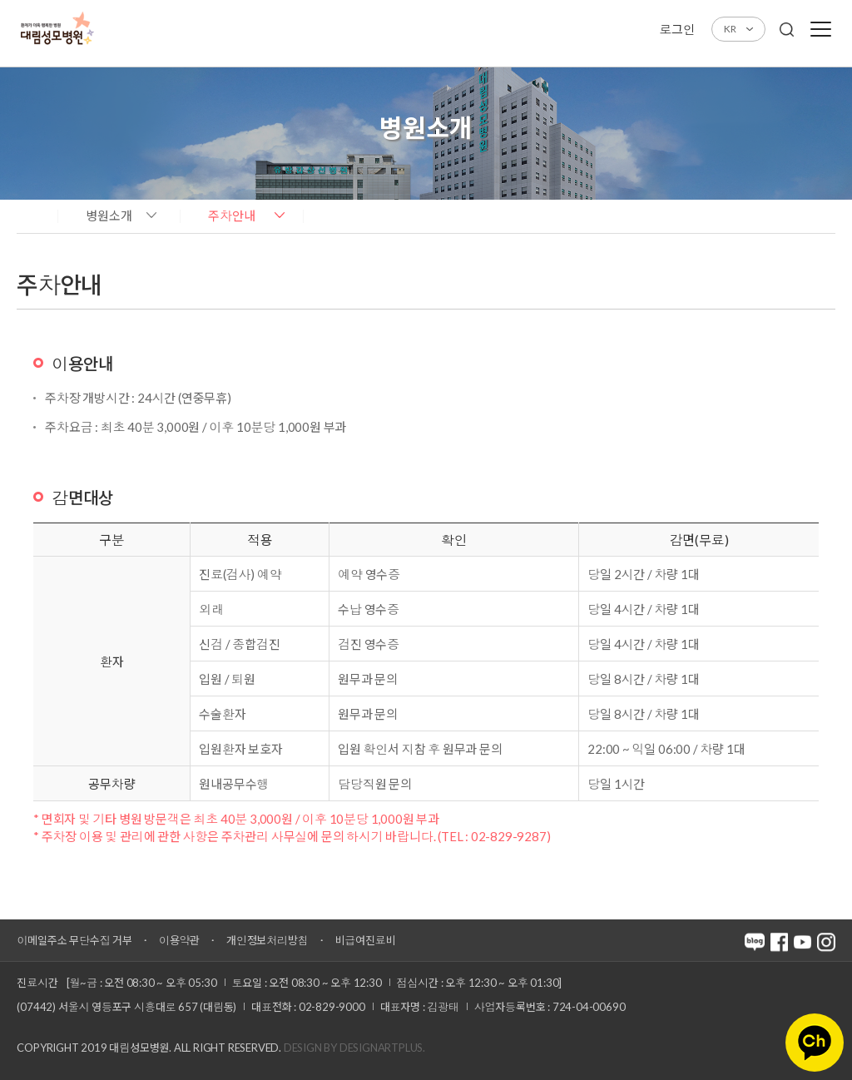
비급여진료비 (365, 940)
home (33, 215)
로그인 (677, 29)
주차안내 (231, 215)
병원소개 (109, 215)
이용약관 (179, 940)
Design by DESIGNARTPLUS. (354, 1047)
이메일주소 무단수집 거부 (74, 940)
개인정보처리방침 (267, 940)
